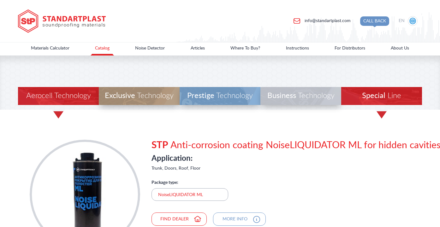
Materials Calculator (50, 48)
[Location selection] (408, 21)
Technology (139, 96)
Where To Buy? (245, 48)
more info (235, 219)
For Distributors (350, 48)
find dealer (174, 219)
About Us (400, 48)
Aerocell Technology (58, 96)
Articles (198, 48)
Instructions (297, 48)
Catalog (102, 48)
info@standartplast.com (327, 21)
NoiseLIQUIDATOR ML (180, 195)
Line (381, 96)
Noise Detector (150, 48)
